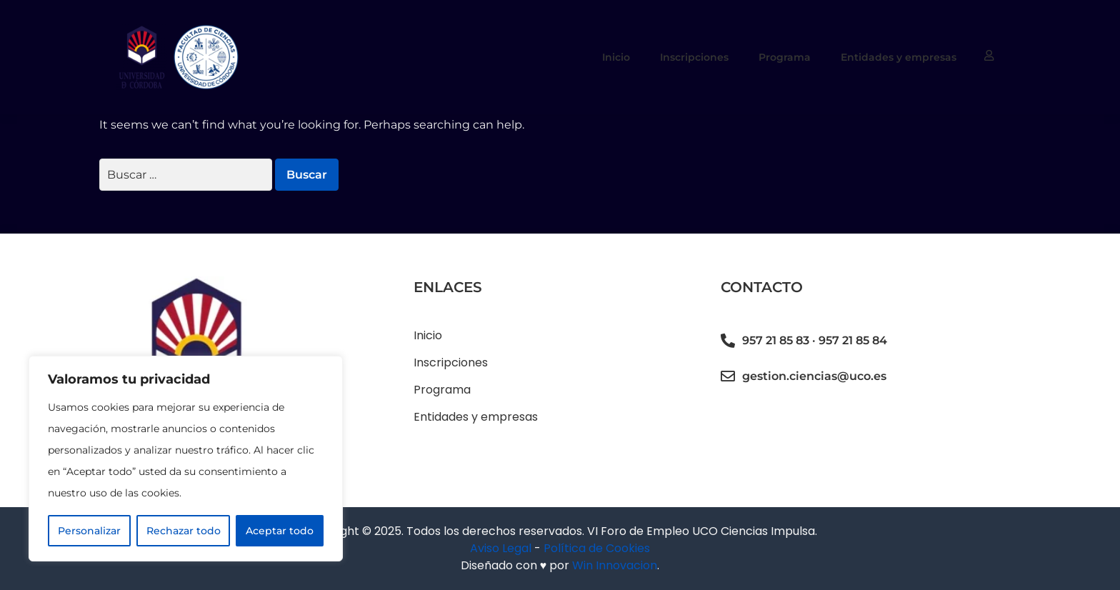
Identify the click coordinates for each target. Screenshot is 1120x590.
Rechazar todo (183, 530)
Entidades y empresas (898, 57)
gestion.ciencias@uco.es (814, 376)
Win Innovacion (614, 565)
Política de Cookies (597, 548)
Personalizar (89, 530)
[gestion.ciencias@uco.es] (728, 376)
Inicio (616, 57)
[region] (186, 458)
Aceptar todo (280, 530)
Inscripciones (694, 57)
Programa (785, 57)
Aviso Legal (500, 548)
